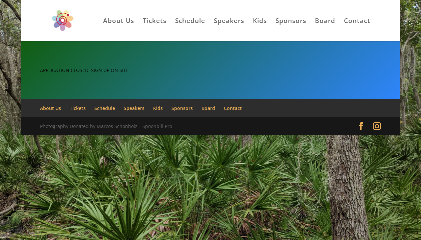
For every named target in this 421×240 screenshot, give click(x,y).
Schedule (190, 21)
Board (325, 21)
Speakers (229, 21)
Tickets (154, 21)
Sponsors (291, 21)
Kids (260, 21)
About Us (118, 21)
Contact (357, 21)
